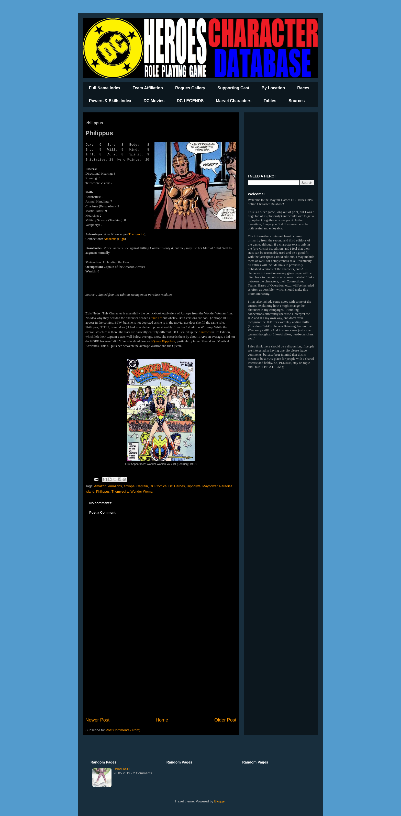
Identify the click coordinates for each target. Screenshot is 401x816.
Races (303, 88)
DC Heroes (177, 486)
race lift (156, 318)
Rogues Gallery (190, 88)
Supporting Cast (233, 88)
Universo (122, 769)
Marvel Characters (233, 101)
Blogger (220, 801)
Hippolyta (194, 486)
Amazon (100, 486)
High (121, 239)
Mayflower (210, 486)
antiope (129, 486)
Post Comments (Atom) (123, 730)
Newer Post (97, 720)
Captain (142, 486)
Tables (270, 101)
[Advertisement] (160, 674)
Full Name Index (104, 88)
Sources (296, 101)
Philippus (103, 491)
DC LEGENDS (190, 101)
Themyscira (136, 234)
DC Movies (153, 101)
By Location (273, 88)
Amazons (110, 239)
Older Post (225, 720)
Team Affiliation (148, 88)
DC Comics (158, 486)
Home (162, 720)
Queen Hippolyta (163, 341)
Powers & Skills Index (110, 101)
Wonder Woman (142, 491)
